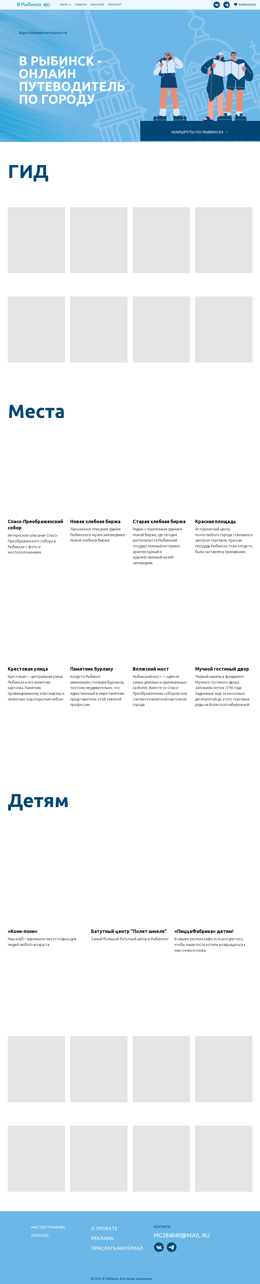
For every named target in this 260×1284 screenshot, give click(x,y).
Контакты (162, 1226)
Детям (38, 800)
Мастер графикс (48, 1227)
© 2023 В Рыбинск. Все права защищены (121, 1278)
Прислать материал (117, 1248)
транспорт (114, 4)
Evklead (40, 1235)
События (81, 4)
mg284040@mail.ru (182, 1235)
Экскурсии (97, 4)
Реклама (102, 1238)
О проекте (104, 1228)
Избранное (247, 4)
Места (64, 4)
